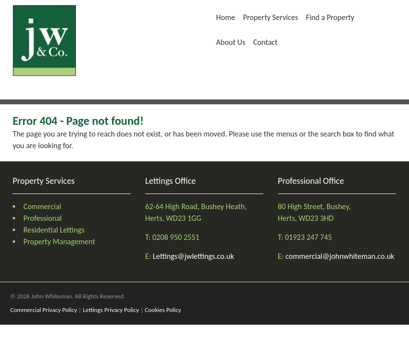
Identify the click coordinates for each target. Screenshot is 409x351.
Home (225, 17)
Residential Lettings (53, 229)
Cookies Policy (163, 309)
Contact (265, 42)
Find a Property (330, 17)
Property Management (59, 241)
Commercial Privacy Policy (43, 309)
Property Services (270, 17)
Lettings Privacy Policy (111, 309)
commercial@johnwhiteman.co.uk (340, 256)
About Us (230, 42)
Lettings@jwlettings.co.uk (193, 256)
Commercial (42, 206)
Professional (42, 218)
